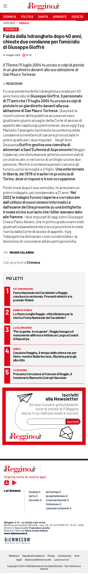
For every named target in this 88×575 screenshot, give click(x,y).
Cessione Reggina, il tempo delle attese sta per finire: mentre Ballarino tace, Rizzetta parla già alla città (45, 356)
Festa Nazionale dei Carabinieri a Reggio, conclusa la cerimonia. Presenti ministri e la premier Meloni (42, 296)
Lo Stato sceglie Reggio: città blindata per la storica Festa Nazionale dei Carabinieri (43, 315)
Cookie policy (64, 555)
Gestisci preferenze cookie (38, 559)
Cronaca (24, 23)
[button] (80, 25)
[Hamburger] (5, 6)
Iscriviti (73, 421)
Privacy (51, 555)
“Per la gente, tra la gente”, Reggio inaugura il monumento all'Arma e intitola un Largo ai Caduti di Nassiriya (45, 335)
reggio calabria (22, 252)
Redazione (14, 555)
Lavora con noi (61, 559)
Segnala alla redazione (33, 555)
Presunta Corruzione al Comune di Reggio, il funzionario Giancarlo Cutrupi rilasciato (42, 376)
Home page (9, 23)
